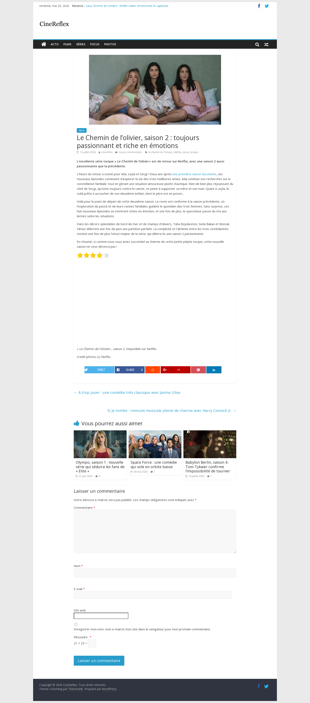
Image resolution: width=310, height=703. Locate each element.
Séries (80, 44)
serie (185, 152)
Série (82, 130)
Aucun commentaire (128, 152)
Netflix (177, 152)
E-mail (79, 589)
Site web (80, 610)
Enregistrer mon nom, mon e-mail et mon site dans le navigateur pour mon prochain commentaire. (142, 629)
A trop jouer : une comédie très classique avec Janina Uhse (127, 392)
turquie (194, 152)
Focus (94, 44)
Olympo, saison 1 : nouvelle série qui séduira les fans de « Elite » (100, 466)
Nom (78, 566)
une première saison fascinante (194, 174)
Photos (110, 44)
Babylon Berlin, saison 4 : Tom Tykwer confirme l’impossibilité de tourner (207, 466)
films (67, 44)
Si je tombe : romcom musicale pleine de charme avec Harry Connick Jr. (171, 410)
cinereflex (106, 152)
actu (55, 44)
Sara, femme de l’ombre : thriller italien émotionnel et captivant (127, 6)
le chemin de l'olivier (160, 152)
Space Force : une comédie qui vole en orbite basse (154, 464)
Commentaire (84, 507)
